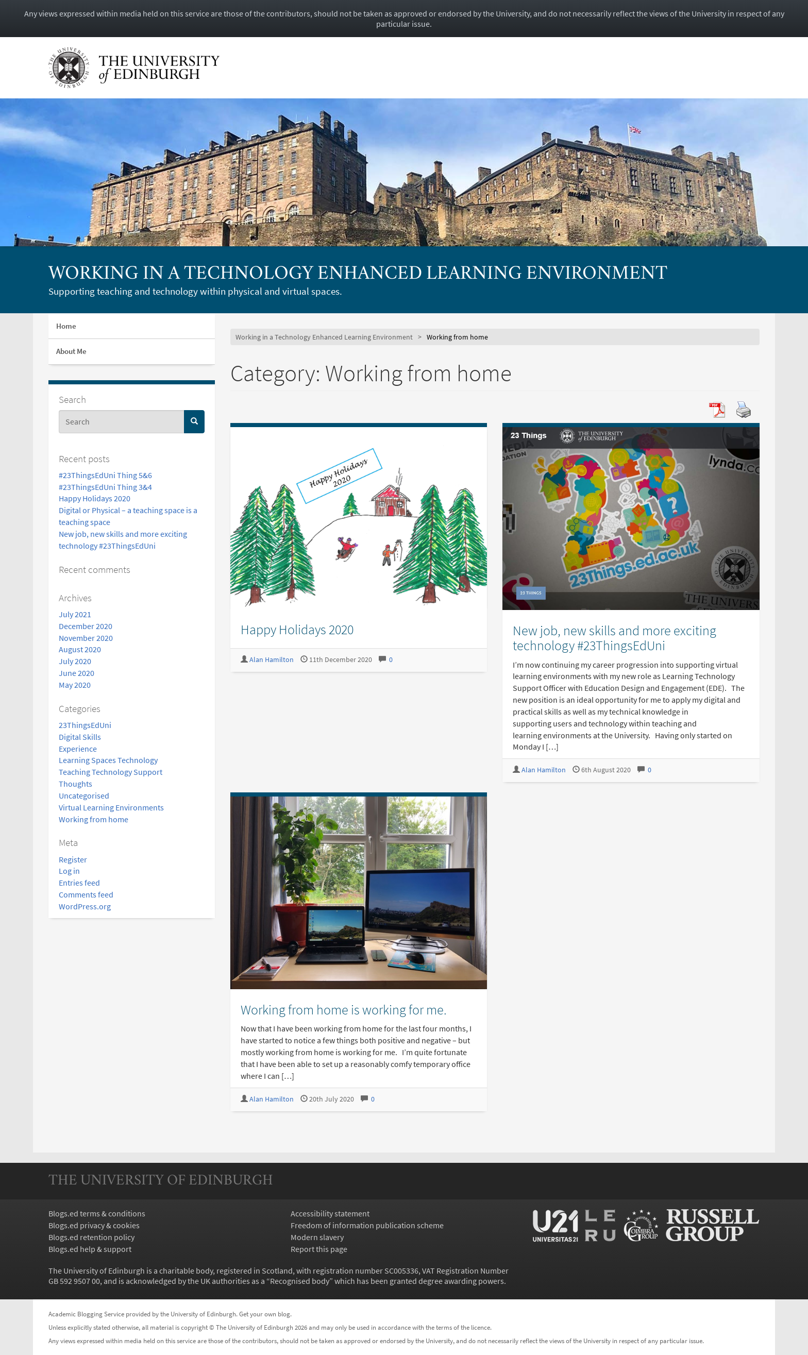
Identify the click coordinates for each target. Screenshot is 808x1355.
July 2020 (75, 661)
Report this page (319, 1249)
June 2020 (76, 673)
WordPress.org (85, 906)
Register (73, 859)
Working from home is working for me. (344, 1009)
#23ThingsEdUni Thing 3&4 (105, 487)
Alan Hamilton (271, 659)
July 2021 (75, 614)
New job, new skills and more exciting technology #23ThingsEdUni (614, 638)
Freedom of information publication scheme (367, 1225)
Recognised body (299, 1281)
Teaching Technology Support (110, 772)
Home (66, 326)
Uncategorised (84, 795)
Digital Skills (80, 737)
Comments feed (86, 894)
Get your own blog (264, 1314)
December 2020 (85, 626)
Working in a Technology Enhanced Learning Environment (357, 274)
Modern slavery (317, 1237)
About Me (71, 351)
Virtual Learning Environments (111, 807)
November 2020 (86, 638)
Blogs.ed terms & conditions (96, 1213)
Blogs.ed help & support (89, 1249)
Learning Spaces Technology (108, 760)
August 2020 (80, 649)
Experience (78, 748)
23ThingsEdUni (85, 725)
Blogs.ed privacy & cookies (94, 1225)
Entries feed (79, 882)
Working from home (93, 819)
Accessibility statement (330, 1213)
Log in (69, 871)
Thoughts (75, 783)
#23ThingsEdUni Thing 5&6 (105, 475)
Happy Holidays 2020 (94, 498)
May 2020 (75, 685)
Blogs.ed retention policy (91, 1237)
